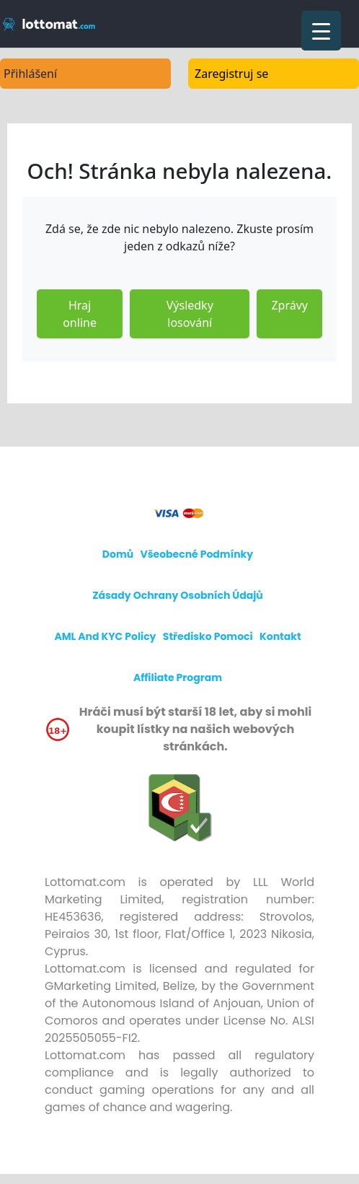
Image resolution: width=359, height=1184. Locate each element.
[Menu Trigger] (321, 31)
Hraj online (80, 313)
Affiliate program (177, 677)
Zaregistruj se (231, 74)
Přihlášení (30, 74)
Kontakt (280, 636)
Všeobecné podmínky (197, 554)
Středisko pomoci (208, 636)
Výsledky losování (190, 313)
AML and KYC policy (105, 636)
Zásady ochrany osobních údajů (177, 595)
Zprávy (289, 305)
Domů (117, 554)
